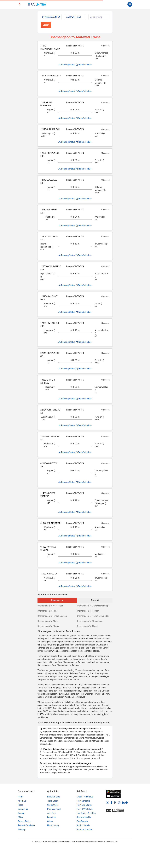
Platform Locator (84, 829)
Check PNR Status (85, 797)
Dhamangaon (57, 600)
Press (20, 805)
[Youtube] (115, 802)
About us (22, 801)
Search (46, 25)
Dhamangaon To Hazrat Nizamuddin (92, 616)
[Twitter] (107, 802)
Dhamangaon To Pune (48, 611)
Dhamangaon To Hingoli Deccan (52, 616)
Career (21, 813)
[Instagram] (119, 802)
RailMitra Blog (53, 797)
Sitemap (21, 829)
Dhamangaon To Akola (48, 621)
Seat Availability (84, 817)
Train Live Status (84, 805)
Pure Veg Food (54, 809)
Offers (50, 821)
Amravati (95, 600)
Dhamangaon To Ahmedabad (89, 621)
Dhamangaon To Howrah (87, 611)
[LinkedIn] (123, 802)
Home (21, 797)
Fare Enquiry (82, 821)
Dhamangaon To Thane (87, 626)
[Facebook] (111, 802)
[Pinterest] (126, 802)
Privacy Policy (24, 821)
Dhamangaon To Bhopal (48, 626)
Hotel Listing (53, 825)
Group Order (52, 805)
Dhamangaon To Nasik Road (50, 606)
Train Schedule (84, 64)
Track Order (52, 801)
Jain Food (51, 813)
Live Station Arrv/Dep (86, 813)
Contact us (23, 809)
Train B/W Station (85, 809)
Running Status (66, 64)
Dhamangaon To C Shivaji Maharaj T (92, 606)
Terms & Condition (26, 825)
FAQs (20, 817)
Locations (51, 817)
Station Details (83, 825)
